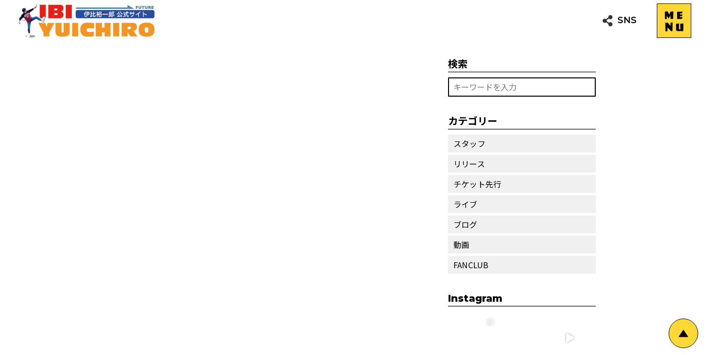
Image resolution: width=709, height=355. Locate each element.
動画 (461, 244)
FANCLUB (470, 265)
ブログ (465, 224)
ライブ (465, 204)
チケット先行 (477, 184)
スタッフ (469, 143)
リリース (469, 164)
